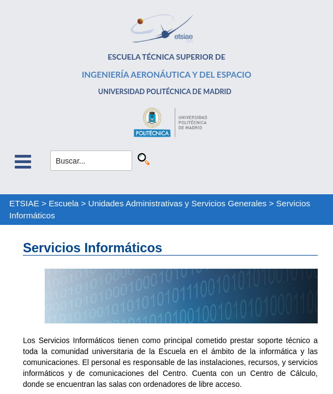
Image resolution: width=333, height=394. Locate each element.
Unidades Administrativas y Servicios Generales (177, 203)
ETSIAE (24, 203)
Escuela (64, 203)
